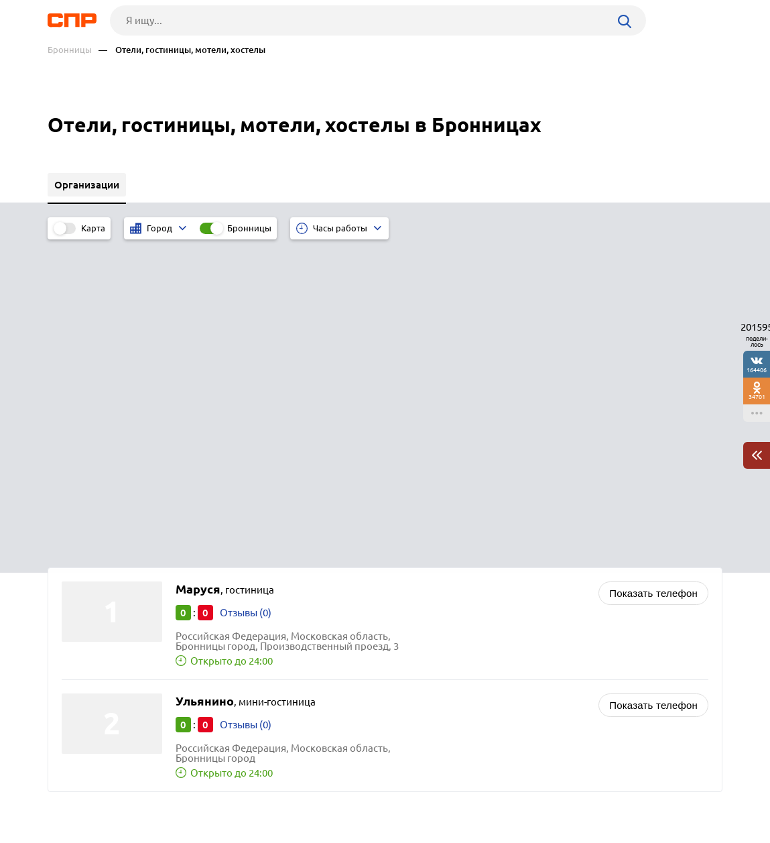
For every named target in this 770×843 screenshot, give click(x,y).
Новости (155, 793)
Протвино (89, 612)
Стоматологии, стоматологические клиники (508, 576)
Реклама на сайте (250, 793)
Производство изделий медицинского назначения (522, 560)
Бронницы (70, 50)
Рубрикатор (72, 793)
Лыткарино (93, 595)
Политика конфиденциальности (227, 832)
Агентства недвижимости (463, 610)
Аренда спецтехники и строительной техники (511, 627)
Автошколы (431, 593)
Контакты (348, 793)
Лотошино (91, 629)
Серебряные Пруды (111, 578)
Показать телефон (653, 276)
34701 (757, 396)
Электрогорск (98, 645)
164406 (757, 370)
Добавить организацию (662, 792)
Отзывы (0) (245, 296)
